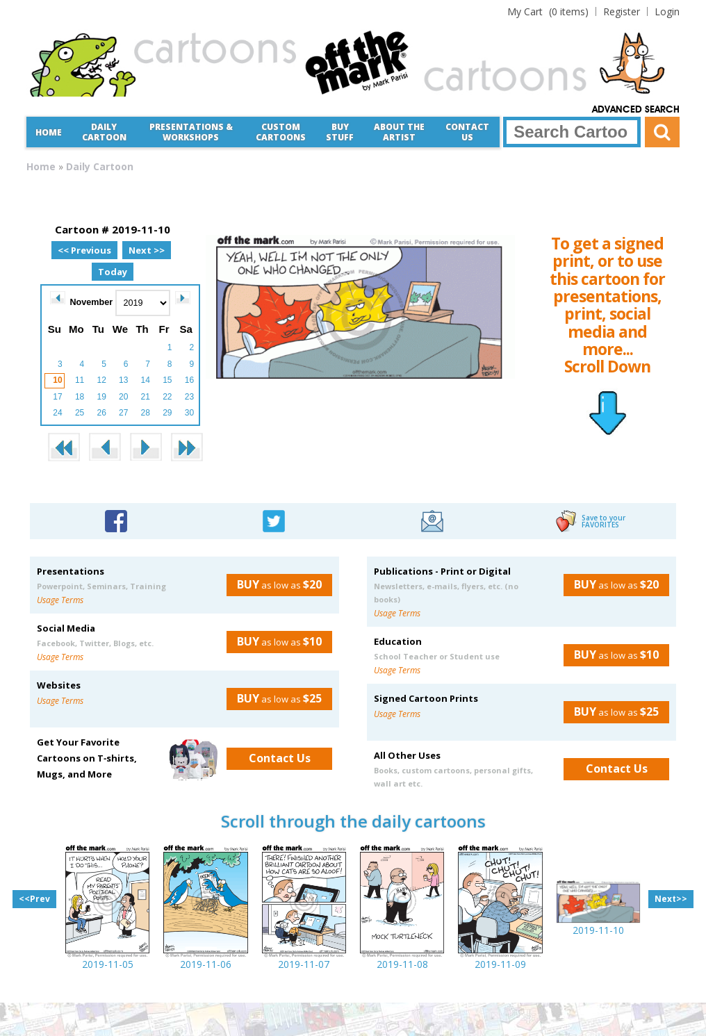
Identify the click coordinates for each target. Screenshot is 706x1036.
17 (57, 397)
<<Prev (34, 899)
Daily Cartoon (104, 132)
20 (123, 397)
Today (112, 271)
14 (145, 380)
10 (57, 380)
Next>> (671, 899)
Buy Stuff (340, 132)
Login (667, 11)
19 (101, 397)
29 (167, 413)
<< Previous (84, 250)
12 (101, 380)
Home (48, 132)
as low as (274, 584)
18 (79, 397)
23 (189, 397)
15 (167, 380)
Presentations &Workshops (191, 132)
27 (123, 413)
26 (101, 413)
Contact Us (467, 132)
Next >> (147, 250)
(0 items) (548, 11)
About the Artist (399, 132)
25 (79, 413)
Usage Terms (60, 600)
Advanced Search (636, 110)
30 (189, 413)
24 (57, 413)
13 (123, 380)
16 (189, 380)
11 (79, 380)
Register (621, 11)
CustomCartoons (281, 132)
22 (167, 397)
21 (145, 397)
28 (145, 413)
